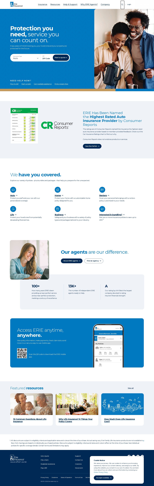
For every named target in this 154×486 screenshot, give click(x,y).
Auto (12, 195)
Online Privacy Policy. (101, 472)
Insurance (48, 4)
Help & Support (71, 4)
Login (129, 4)
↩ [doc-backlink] (143, 440)
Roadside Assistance (48, 464)
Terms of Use (79, 477)
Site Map (88, 477)
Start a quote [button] (60, 57)
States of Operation (66, 477)
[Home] (17, 4)
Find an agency (93, 261)
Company (99, 4)
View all (131, 388)
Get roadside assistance (43, 84)
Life (12, 214)
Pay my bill (14, 84)
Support (78, 456)
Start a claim (26, 84)
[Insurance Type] (26, 58)
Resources (58, 4)
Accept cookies (102, 478)
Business (59, 214)
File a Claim (45, 460)
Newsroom (79, 468)
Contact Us (79, 460)
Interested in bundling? (110, 214)
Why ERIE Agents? (86, 4)
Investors (78, 464)
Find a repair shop (61, 84)
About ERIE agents (70, 261)
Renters (103, 195)
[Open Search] (122, 5)
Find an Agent (145, 4)
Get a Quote (45, 456)
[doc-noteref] (103, 220)
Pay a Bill (44, 468)
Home (58, 195)
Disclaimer (55, 477)
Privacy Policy (45, 477)
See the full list (91, 146)
